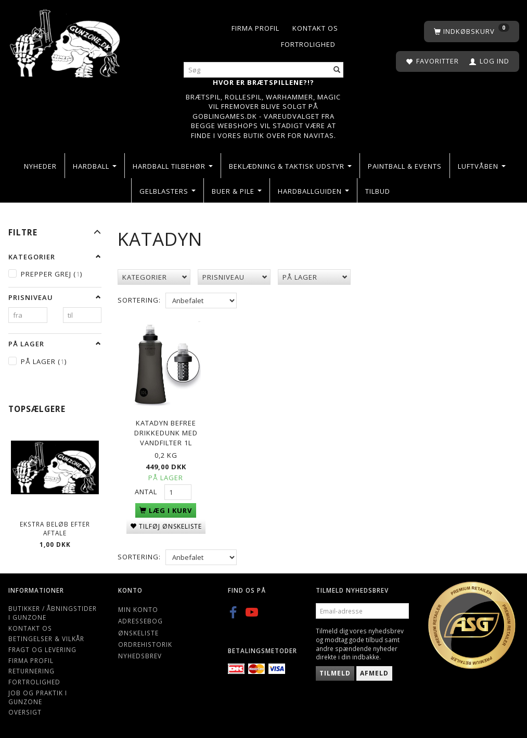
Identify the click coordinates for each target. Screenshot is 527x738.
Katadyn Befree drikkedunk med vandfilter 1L (166, 430)
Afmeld (374, 673)
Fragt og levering (42, 649)
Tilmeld (335, 673)
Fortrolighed (308, 44)
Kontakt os (315, 28)
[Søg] (337, 70)
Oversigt (25, 712)
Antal (147, 489)
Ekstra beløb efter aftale (55, 528)
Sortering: (139, 300)
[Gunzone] (66, 41)
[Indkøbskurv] (471, 31)
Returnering (31, 671)
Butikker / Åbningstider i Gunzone (52, 612)
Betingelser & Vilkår (46, 638)
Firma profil (255, 28)
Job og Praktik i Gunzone (37, 697)
